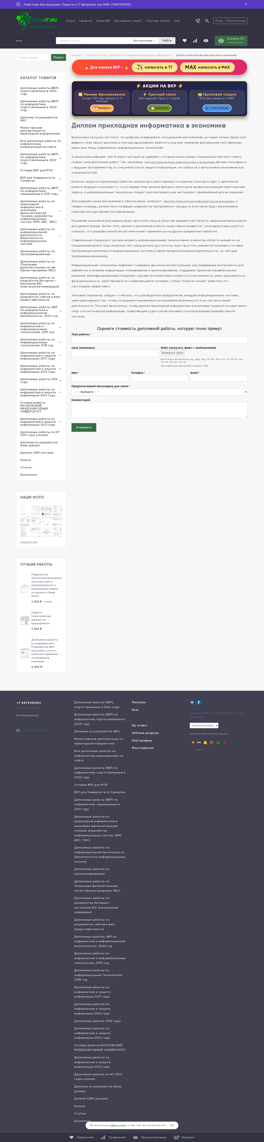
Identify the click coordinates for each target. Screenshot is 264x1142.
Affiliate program (145, 733)
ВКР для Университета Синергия (37, 179)
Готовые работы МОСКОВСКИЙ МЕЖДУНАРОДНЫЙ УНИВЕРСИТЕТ (34, 407)
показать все (28, 542)
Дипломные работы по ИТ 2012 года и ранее (40, 434)
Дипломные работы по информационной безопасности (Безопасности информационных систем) (37, 237)
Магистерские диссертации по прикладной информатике (40, 131)
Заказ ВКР (103, 20)
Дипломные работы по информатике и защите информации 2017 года (38, 356)
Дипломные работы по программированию (37, 253)
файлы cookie (117, 1125)
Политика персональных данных (209, 734)
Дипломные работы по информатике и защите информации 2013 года (38, 422)
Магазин (138, 702)
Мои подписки (143, 748)
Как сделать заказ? (128, 20)
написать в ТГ (154, 67)
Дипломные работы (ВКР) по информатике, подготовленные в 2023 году (39, 106)
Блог (135, 710)
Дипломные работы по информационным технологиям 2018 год (37, 342)
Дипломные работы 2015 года (39, 381)
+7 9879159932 (28, 703)
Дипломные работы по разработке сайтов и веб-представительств (40, 297)
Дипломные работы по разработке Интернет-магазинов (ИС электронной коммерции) (39, 282)
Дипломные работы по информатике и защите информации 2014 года (38, 392)
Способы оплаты (158, 20)
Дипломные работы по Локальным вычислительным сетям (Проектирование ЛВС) (38, 266)
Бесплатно (28, 475)
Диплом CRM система (37, 453)
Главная (76, 55)
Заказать (159, 108)
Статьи (26, 467)
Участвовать (217, 108)
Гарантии (85, 20)
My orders (139, 726)
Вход (219, 20)
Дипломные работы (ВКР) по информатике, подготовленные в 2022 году (39, 159)
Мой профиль (142, 740)
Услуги (70, 20)
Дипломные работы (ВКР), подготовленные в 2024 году (39, 91)
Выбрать (102, 108)
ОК (172, 1125)
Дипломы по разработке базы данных (39, 444)
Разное (25, 460)
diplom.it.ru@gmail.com (35, 730)
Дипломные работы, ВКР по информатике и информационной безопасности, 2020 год (39, 312)
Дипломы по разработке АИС (39, 119)
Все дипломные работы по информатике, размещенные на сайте (40, 144)
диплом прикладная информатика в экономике (179, 163)
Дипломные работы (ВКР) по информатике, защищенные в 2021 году (39, 191)
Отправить (84, 428)
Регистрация (235, 20)
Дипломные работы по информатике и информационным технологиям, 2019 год (37, 328)
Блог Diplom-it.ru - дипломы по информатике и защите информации (129, 55)
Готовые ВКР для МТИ (36, 170)
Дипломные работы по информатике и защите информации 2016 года (38, 369)
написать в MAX (208, 67)
